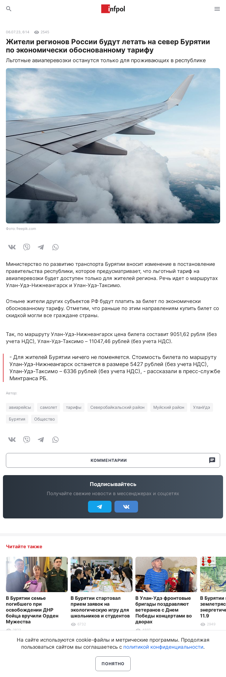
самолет (48, 407)
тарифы (74, 407)
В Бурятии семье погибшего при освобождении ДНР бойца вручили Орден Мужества (32, 610)
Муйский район (168, 407)
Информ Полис (113, 8)
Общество (44, 418)
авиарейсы (20, 407)
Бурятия (17, 418)
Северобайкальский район (117, 407)
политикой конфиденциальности (163, 647)
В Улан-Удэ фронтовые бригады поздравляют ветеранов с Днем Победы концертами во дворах (163, 610)
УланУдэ (201, 407)
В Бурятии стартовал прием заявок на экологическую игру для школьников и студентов (100, 607)
